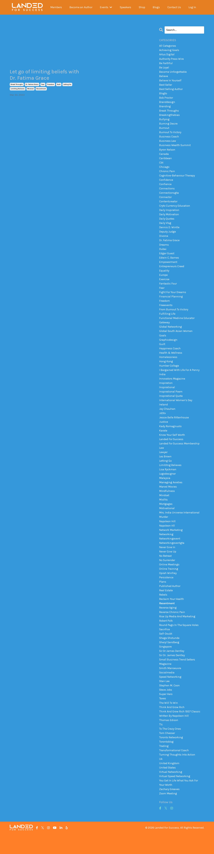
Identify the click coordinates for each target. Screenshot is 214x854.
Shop (142, 7)
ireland (163, 414)
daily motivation (169, 219)
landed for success (171, 449)
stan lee (164, 698)
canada (164, 156)
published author (170, 600)
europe (163, 281)
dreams (164, 249)
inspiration (166, 392)
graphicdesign (168, 347)
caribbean (165, 161)
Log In (192, 7)
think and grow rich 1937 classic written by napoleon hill (180, 731)
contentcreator (168, 205)
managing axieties (171, 494)
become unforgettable (173, 72)
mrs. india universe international (179, 525)
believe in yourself (170, 81)
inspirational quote (171, 405)
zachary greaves (169, 809)
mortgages (166, 516)
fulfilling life (167, 321)
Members (56, 7)
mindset (30, 89)
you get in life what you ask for (179, 800)
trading (164, 764)
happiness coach (170, 356)
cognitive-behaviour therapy (177, 179)
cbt (161, 165)
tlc (161, 742)
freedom (50, 85)
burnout (164, 130)
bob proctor (166, 99)
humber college (169, 374)
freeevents (166, 312)
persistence (166, 591)
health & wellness (171, 360)
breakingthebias (169, 116)
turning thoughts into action (177, 773)
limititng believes (18, 89)
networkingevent (170, 551)
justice (163, 431)
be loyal (164, 68)
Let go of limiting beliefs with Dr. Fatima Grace (41, 75)
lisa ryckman (167, 480)
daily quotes (167, 223)
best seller (165, 85)
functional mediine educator (177, 325)
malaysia (164, 489)
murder (163, 529)
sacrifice (164, 644)
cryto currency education (175, 210)
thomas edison (168, 738)
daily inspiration (169, 214)
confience (165, 187)
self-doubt (166, 649)
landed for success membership (179, 454)
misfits (163, 511)
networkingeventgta (172, 556)
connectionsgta (169, 196)
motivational (167, 520)
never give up (167, 565)
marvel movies (168, 498)
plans (162, 596)
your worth (166, 804)
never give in (167, 560)
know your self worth (172, 445)
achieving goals (169, 50)
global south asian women (176, 338)
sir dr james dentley (172, 667)
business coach (169, 139)
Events (106, 7)
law (161, 458)
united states (167, 787)
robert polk (166, 636)
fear (42, 85)
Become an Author (80, 7)
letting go (67, 85)
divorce (163, 241)
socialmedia (167, 689)
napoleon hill (167, 533)
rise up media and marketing (177, 631)
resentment (41, 89)
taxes (162, 715)
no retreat (165, 569)
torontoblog (166, 760)
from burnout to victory (174, 316)
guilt (59, 85)
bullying (164, 121)
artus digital (167, 54)
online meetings (169, 578)
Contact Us (174, 7)
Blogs (156, 7)
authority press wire (171, 59)
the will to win (168, 720)
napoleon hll (167, 538)
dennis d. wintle (169, 232)
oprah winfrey (168, 587)
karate (163, 440)
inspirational (167, 396)
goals (162, 343)
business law (167, 143)
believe (163, 76)
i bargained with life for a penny (179, 378)
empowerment (168, 267)
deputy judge (167, 236)
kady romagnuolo (170, 436)
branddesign (167, 103)
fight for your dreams (172, 298)
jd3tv (162, 423)
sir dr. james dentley (172, 671)
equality (164, 276)
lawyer (163, 463)
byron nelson (167, 152)
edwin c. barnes (169, 263)
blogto (163, 94)
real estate (166, 605)
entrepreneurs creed (171, 272)
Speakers (125, 7)
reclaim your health (171, 613)
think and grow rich (172, 724)
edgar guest (166, 258)
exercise (164, 285)
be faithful (166, 63)
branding (165, 108)
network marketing (171, 542)
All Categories (167, 45)
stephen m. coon (169, 702)
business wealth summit (175, 147)
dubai (162, 254)
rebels (163, 609)
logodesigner (167, 485)
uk (161, 778)
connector (165, 201)
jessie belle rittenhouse (174, 427)
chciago (164, 170)
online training (168, 582)
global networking (170, 334)
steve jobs (165, 707)
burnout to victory (170, 134)
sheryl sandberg (169, 658)
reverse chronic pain (172, 627)
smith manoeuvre (170, 684)
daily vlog (165, 227)
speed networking (170, 693)
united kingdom (169, 782)
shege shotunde (169, 653)
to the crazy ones (170, 747)
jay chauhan (167, 418)
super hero (166, 711)
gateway (164, 329)
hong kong (166, 369)
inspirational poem (171, 400)
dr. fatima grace (32, 85)
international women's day (176, 409)
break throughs (17, 85)
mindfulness (167, 503)
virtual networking (171, 791)
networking (166, 547)
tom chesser (167, 751)
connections (167, 192)
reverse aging (168, 622)
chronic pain (167, 174)
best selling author (171, 90)
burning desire (168, 125)
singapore (165, 662)
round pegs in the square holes (179, 640)
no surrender (167, 574)
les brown (165, 467)
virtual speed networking (175, 795)
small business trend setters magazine (177, 678)
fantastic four (168, 290)
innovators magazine (172, 387)
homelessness (168, 365)
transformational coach (174, 769)
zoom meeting (168, 813)
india (162, 383)
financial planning (171, 303)
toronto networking (171, 755)
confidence (166, 183)
